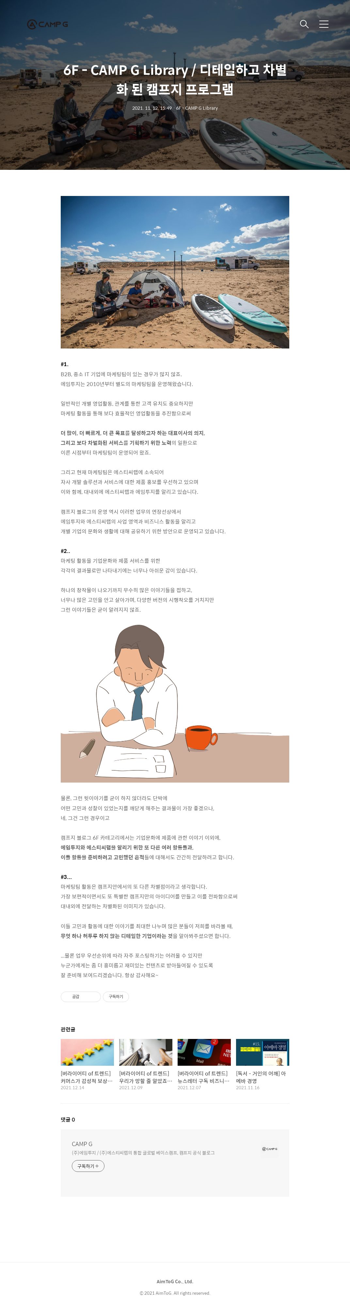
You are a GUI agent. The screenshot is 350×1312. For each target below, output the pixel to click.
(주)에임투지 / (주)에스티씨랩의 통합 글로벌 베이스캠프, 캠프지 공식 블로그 (143, 1152)
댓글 (68, 1119)
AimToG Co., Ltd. (175, 1281)
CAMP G (82, 1144)
